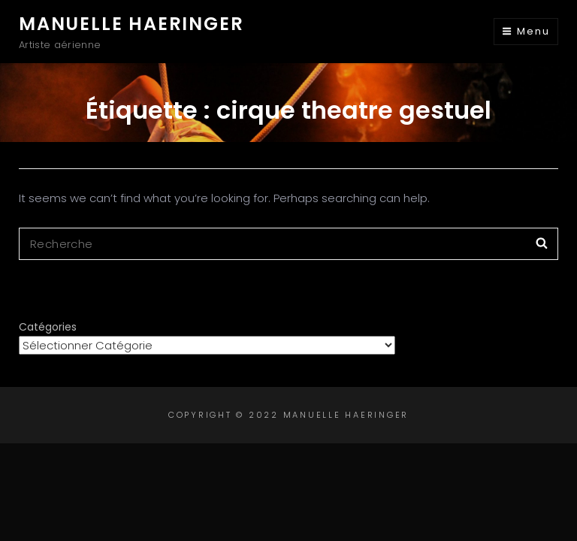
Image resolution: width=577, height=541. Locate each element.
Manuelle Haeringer (131, 23)
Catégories (48, 326)
